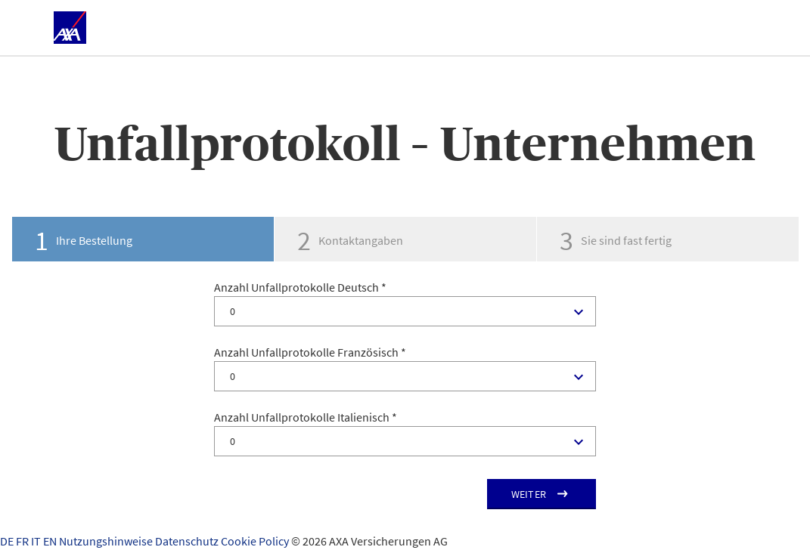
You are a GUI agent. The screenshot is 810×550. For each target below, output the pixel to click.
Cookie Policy (256, 540)
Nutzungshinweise (107, 540)
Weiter (529, 494)
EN (51, 540)
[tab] (142, 239)
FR (23, 540)
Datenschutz (188, 540)
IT (37, 540)
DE (8, 540)
